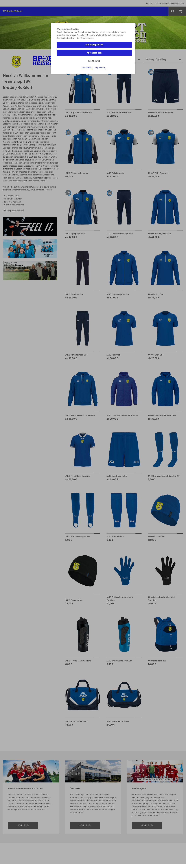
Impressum (100, 67)
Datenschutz (86, 67)
